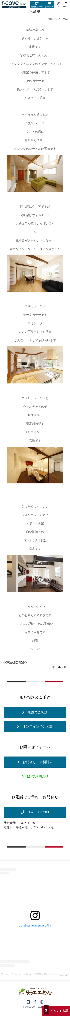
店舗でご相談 (35, 712)
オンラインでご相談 (35, 726)
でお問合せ (35, 776)
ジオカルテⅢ (58, 667)
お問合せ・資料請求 (35, 762)
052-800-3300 (35, 812)
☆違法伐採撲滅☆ (15, 662)
